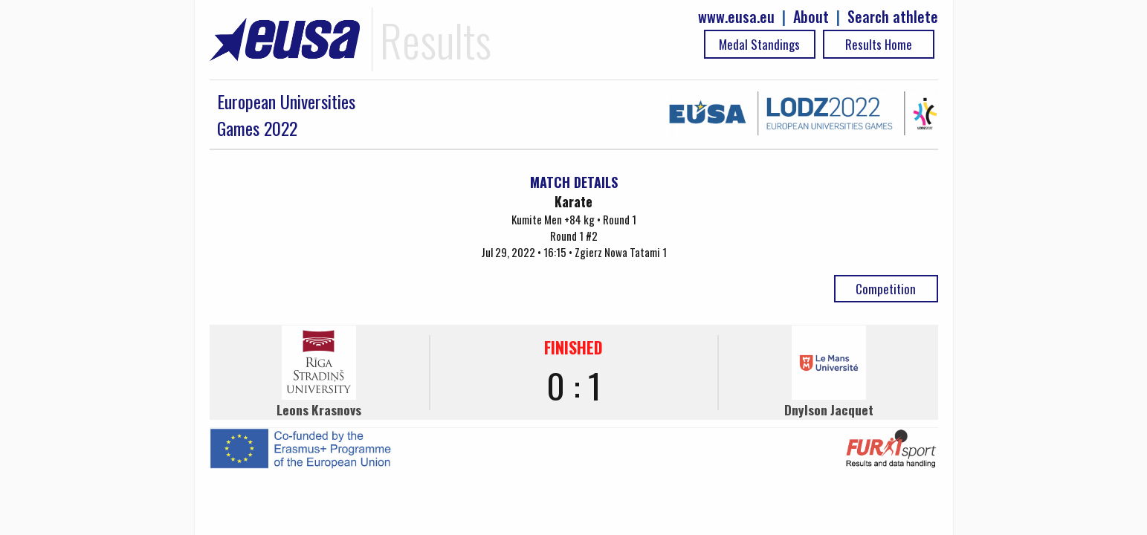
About (811, 16)
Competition (886, 288)
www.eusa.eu (736, 16)
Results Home (878, 44)
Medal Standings (759, 44)
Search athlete (892, 16)
